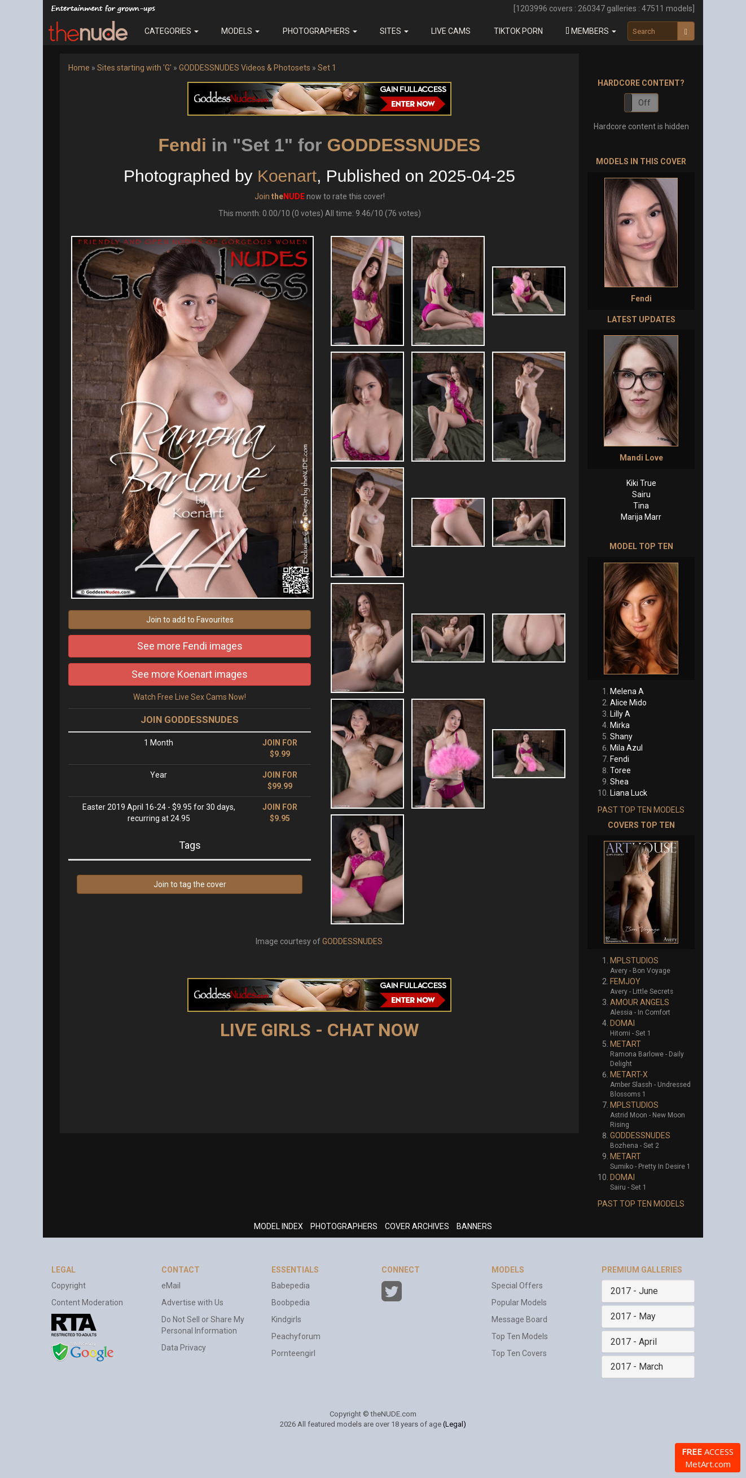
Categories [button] (171, 31)
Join (262, 196)
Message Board (519, 1319)
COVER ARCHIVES (417, 1226)
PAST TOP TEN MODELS (641, 809)
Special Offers (517, 1285)
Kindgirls (286, 1319)
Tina (641, 505)
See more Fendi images (190, 646)
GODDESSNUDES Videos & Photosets (244, 67)
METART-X (629, 1074)
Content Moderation (87, 1302)
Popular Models (519, 1302)
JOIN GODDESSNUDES (190, 719)
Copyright (68, 1285)
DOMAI (622, 1023)
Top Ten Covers (519, 1353)
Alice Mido (628, 702)
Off (644, 102)
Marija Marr (641, 516)
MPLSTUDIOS (634, 960)
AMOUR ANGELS (639, 1002)
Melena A (627, 691)
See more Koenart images (189, 674)
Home (79, 67)
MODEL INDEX (278, 1226)
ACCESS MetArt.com (708, 1458)
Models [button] (240, 31)
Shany (621, 736)
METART (625, 1044)
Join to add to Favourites (190, 619)
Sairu (641, 494)
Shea (619, 781)
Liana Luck (628, 792)
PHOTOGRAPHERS (344, 1226)
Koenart (287, 175)
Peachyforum (296, 1336)
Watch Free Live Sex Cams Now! (189, 696)
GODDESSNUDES (403, 145)
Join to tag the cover (189, 884)
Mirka (620, 725)
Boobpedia (290, 1302)
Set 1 (327, 67)
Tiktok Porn (518, 31)
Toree (620, 770)
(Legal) (454, 1424)
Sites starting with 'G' (134, 67)
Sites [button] (394, 31)
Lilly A (620, 713)
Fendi (183, 145)
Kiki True (641, 483)
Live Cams (451, 31)
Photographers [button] (320, 31)
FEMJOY (625, 981)
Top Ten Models (520, 1336)
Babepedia (290, 1285)
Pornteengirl (293, 1353)
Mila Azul (626, 747)
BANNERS (474, 1226)
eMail (171, 1285)
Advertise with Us (192, 1302)
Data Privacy (183, 1347)
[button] (590, 31)
